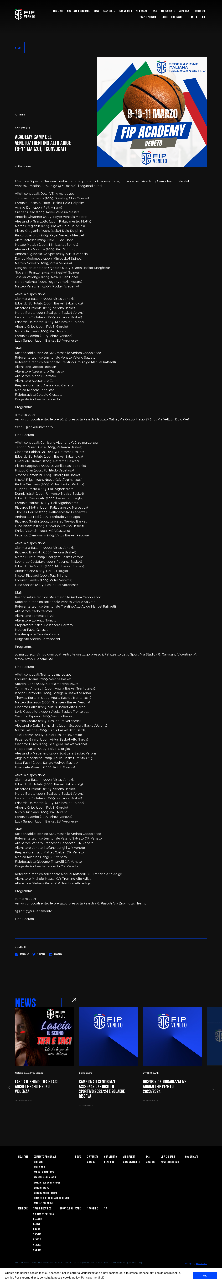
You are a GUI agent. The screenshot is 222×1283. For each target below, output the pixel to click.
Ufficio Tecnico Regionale (47, 1182)
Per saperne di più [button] (93, 1277)
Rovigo (36, 1229)
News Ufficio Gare (170, 1162)
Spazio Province (149, 17)
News (96, 11)
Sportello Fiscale (172, 17)
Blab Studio (201, 1263)
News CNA (109, 1162)
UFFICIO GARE (168, 11)
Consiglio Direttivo (44, 1172)
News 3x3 (150, 1162)
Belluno (37, 1219)
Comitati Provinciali (44, 1203)
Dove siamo (39, 1167)
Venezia (37, 1239)
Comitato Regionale (78, 11)
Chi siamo (38, 1162)
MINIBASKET (142, 11)
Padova (36, 1224)
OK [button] (205, 1275)
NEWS (18, 48)
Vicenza (37, 1250)
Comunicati (185, 11)
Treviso (37, 1234)
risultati (58, 11)
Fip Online (192, 17)
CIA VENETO (109, 11)
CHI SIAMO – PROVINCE (43, 1213)
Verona (36, 1244)
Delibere (200, 11)
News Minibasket (131, 1162)
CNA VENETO (125, 11)
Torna (20, 115)
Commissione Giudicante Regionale (51, 1198)
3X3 (155, 11)
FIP (203, 17)
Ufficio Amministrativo (45, 1193)
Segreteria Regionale (45, 1177)
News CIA (91, 1162)
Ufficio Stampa (41, 1188)
